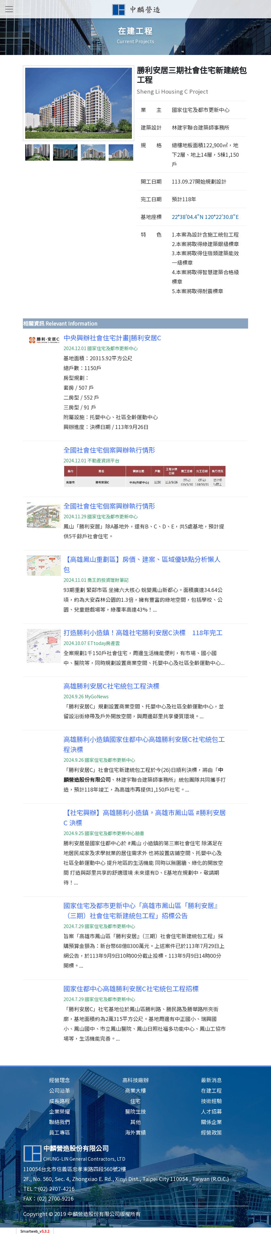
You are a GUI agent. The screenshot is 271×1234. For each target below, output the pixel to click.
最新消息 (211, 1080)
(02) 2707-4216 (56, 1188)
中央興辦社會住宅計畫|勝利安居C (112, 337)
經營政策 (211, 1132)
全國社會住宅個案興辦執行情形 (109, 450)
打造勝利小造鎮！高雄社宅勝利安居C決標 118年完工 (143, 632)
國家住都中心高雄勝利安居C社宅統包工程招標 (131, 988)
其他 (135, 1122)
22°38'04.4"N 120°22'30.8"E (205, 217)
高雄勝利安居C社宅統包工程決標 (111, 685)
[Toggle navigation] (9, 9)
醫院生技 (135, 1111)
